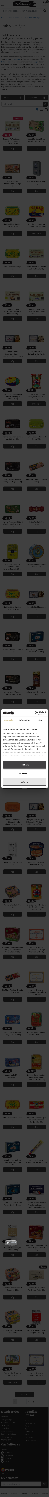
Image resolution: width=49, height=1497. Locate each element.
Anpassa (24, 773)
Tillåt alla (24, 765)
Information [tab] (24, 720)
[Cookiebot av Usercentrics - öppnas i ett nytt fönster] (35, 713)
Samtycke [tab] (8, 720)
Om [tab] (40, 720)
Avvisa (24, 782)
